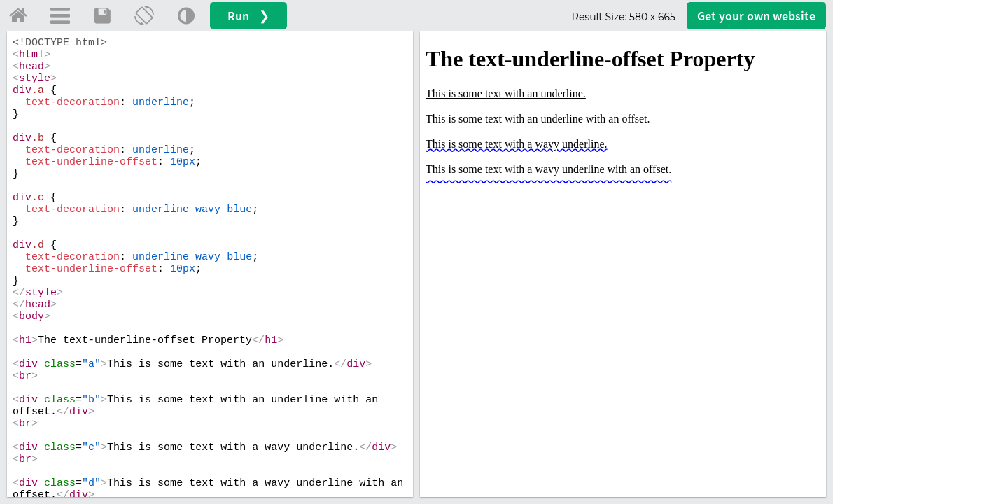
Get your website (756, 16)
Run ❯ (248, 16)
